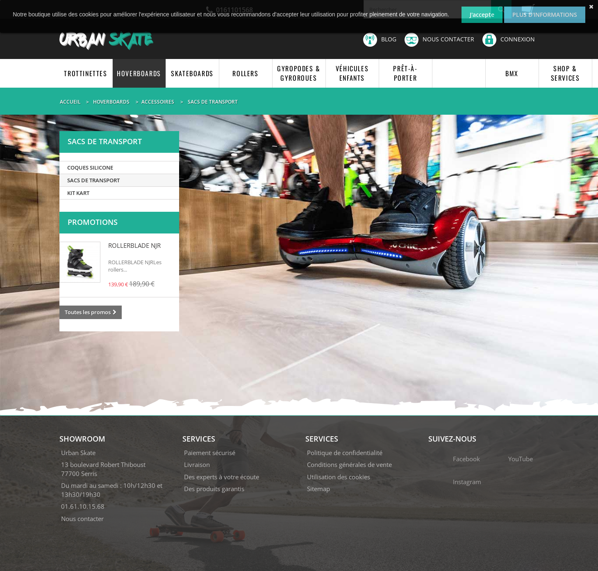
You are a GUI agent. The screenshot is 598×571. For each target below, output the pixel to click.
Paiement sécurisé (209, 453)
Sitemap (318, 489)
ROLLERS (245, 73)
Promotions (93, 222)
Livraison (197, 464)
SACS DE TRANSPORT (93, 180)
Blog (379, 40)
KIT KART (78, 193)
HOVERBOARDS (139, 73)
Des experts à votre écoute (221, 477)
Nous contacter (439, 40)
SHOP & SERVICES (565, 73)
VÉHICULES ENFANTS (352, 73)
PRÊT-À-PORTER (405, 73)
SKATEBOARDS (192, 73)
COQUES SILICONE (90, 167)
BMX (511, 73)
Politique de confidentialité (344, 453)
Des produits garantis (214, 489)
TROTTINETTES (85, 73)
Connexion (508, 39)
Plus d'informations (544, 14)
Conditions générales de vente (349, 464)
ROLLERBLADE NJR (134, 245)
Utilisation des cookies (338, 477)
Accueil (70, 101)
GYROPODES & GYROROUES (299, 73)
